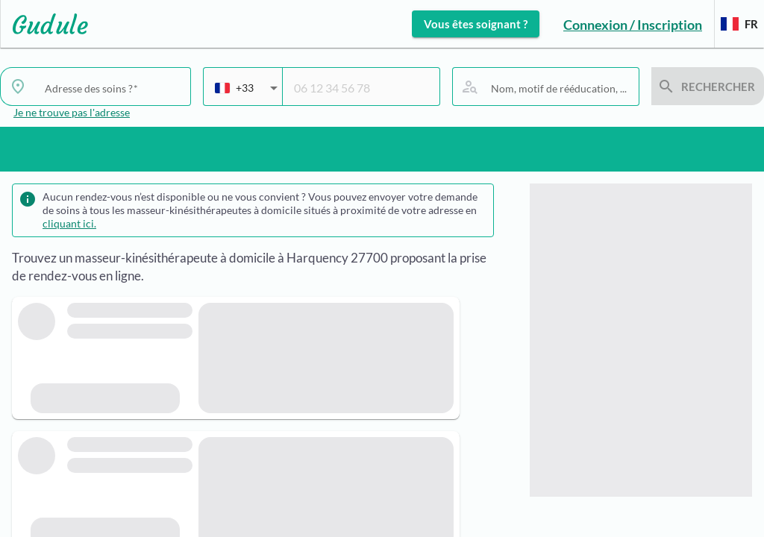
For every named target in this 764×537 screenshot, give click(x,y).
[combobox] (246, 94)
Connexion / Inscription (632, 24)
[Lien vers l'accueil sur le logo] (44, 23)
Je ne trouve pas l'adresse (71, 112)
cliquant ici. (69, 223)
